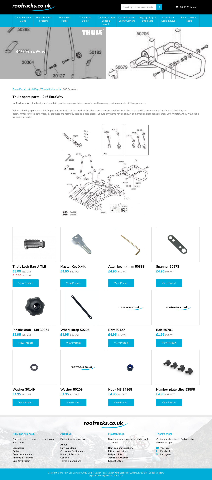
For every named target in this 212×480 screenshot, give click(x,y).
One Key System (21, 461)
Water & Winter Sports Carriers (126, 19)
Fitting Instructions (118, 451)
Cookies (64, 457)
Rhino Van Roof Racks (189, 19)
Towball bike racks (51, 89)
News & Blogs (68, 448)
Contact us (18, 448)
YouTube (165, 448)
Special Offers (116, 461)
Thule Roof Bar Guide (23, 19)
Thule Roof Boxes (85, 19)
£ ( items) (188, 7)
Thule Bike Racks (64, 19)
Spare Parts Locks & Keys (168, 19)
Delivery (17, 451)
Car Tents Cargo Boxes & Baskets (106, 21)
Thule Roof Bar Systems (44, 19)
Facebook (165, 451)
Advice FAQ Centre (118, 457)
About (63, 444)
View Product (25, 283)
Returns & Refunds (23, 457)
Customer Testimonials (72, 451)
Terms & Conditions (70, 461)
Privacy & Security (70, 454)
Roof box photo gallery (120, 448)
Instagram (165, 454)
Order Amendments (23, 454)
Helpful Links (115, 454)
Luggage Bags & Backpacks (147, 19)
